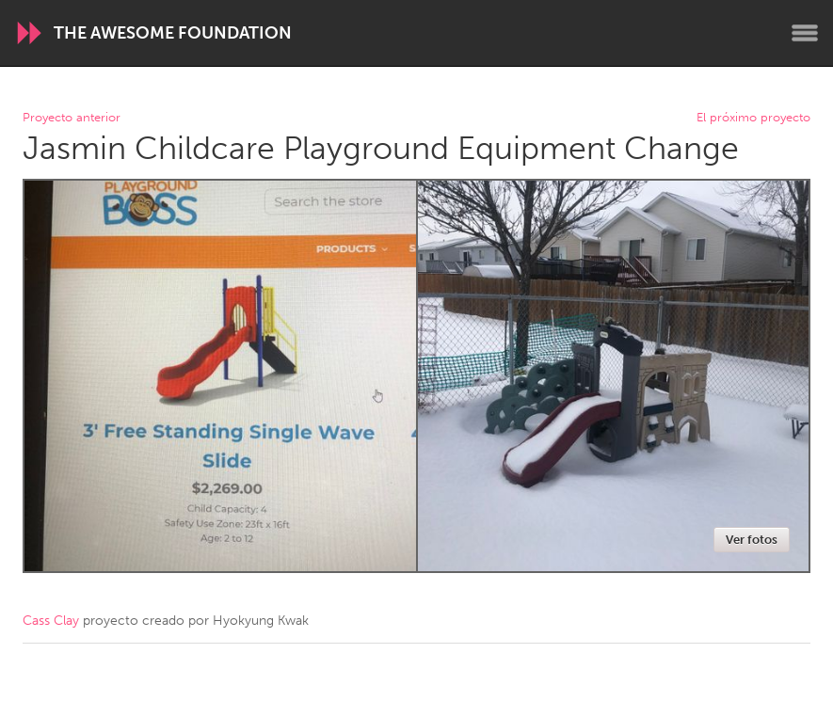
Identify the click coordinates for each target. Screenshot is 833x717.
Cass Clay (51, 621)
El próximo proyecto (753, 118)
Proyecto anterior (71, 118)
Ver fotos (751, 540)
